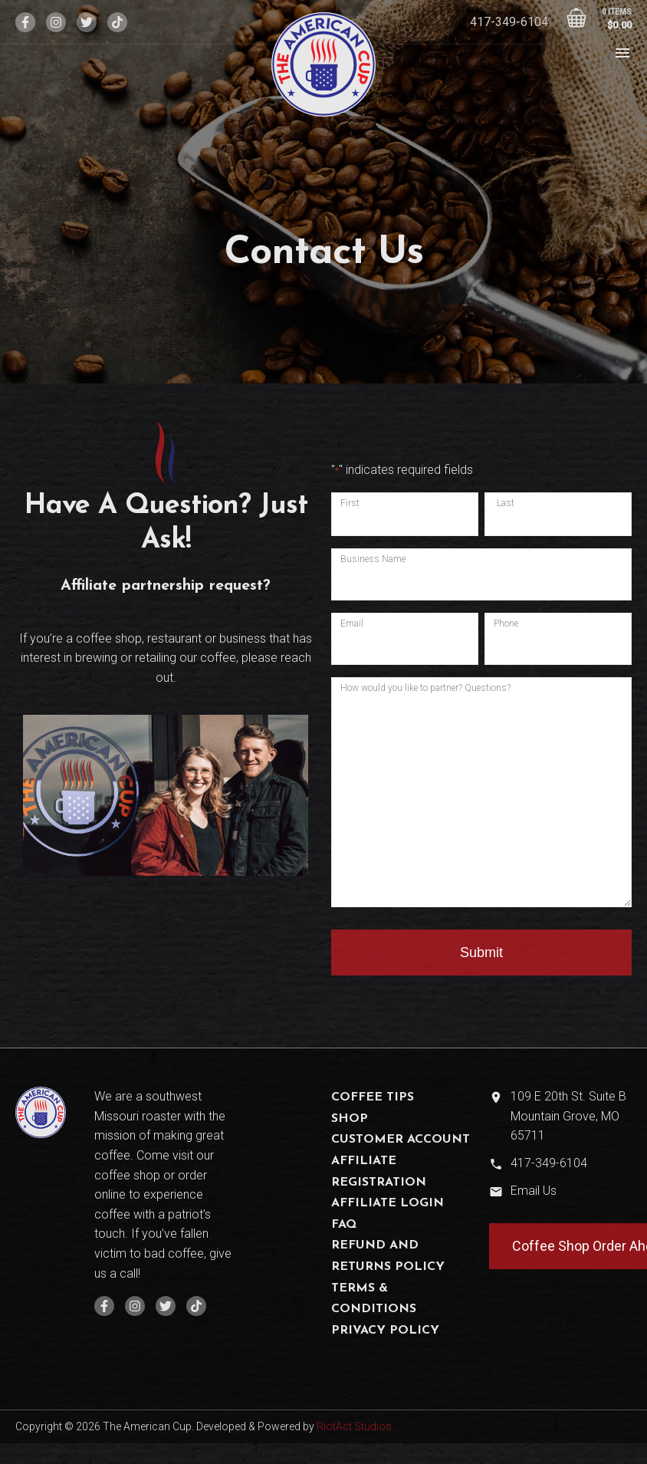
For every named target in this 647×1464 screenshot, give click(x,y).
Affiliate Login (387, 1203)
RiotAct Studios (354, 1426)
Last (505, 503)
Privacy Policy (385, 1330)
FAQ (343, 1225)
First (350, 503)
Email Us (534, 1190)
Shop (349, 1119)
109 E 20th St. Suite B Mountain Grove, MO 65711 (568, 1116)
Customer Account (400, 1139)
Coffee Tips (372, 1097)
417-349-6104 (509, 22)
